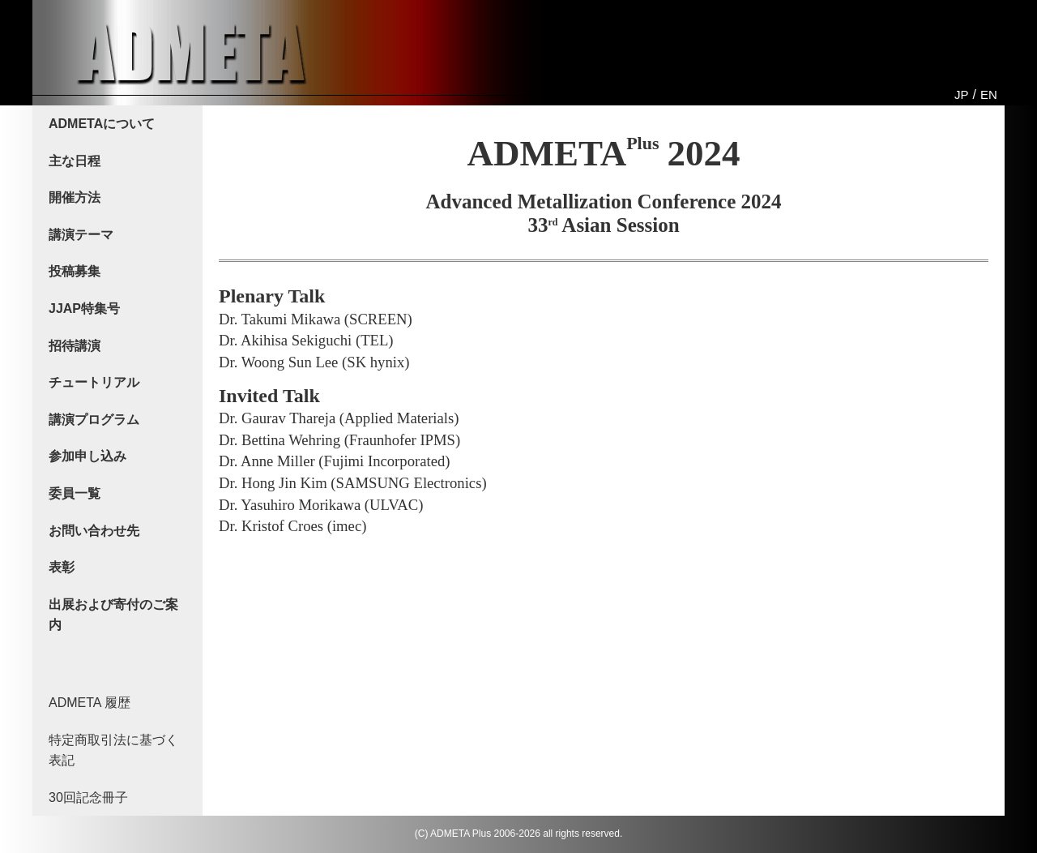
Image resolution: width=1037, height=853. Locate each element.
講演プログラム (94, 419)
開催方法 (74, 197)
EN (988, 94)
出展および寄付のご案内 (113, 615)
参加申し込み (87, 456)
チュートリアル (94, 382)
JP (961, 94)
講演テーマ (81, 235)
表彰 (62, 567)
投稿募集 (74, 271)
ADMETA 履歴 (89, 702)
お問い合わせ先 (94, 531)
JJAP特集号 (84, 308)
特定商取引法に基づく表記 (113, 750)
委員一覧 (74, 493)
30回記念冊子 (88, 797)
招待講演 (74, 346)
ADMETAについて (102, 124)
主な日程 (74, 161)
